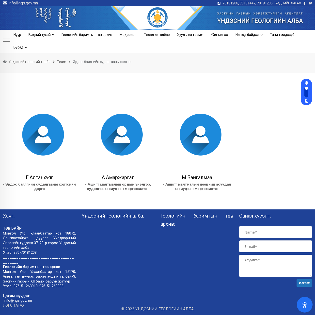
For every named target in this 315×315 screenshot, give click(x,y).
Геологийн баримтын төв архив (87, 35)
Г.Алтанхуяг (39, 177)
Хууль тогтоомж (190, 35)
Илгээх (304, 283)
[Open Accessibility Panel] (305, 305)
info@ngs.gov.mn (23, 3)
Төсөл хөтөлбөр (157, 35)
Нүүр (17, 35)
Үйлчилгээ (219, 35)
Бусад (18, 47)
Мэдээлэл (128, 35)
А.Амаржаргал (118, 177)
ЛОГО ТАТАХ (13, 305)
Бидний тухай (40, 35)
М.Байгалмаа (197, 177)
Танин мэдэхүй (282, 35)
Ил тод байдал (247, 35)
